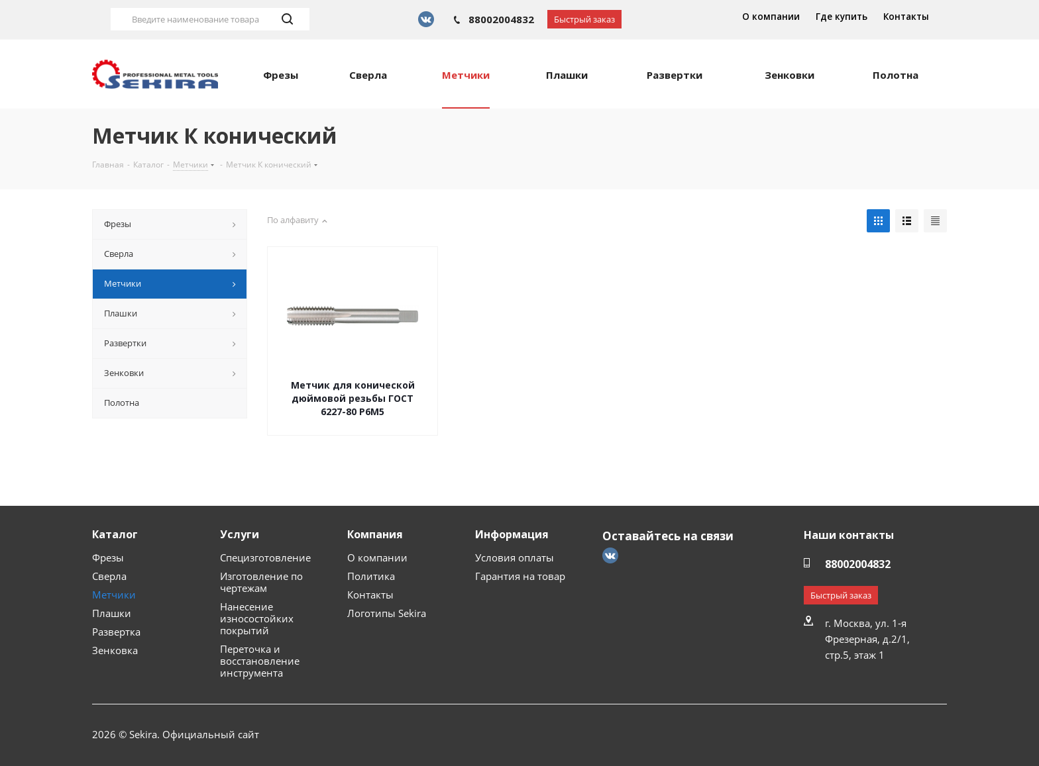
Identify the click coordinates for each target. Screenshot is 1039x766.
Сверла (109, 576)
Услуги (239, 534)
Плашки (111, 613)
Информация (512, 534)
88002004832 (501, 19)
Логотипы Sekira (386, 613)
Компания (375, 534)
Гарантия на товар (520, 576)
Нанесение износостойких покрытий (257, 618)
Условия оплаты (514, 557)
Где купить (841, 17)
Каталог (115, 534)
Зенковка (115, 650)
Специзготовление (265, 557)
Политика (371, 576)
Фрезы (108, 557)
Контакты (906, 17)
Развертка (116, 631)
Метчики (114, 594)
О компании (771, 17)
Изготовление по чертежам (261, 582)
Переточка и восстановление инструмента (260, 660)
